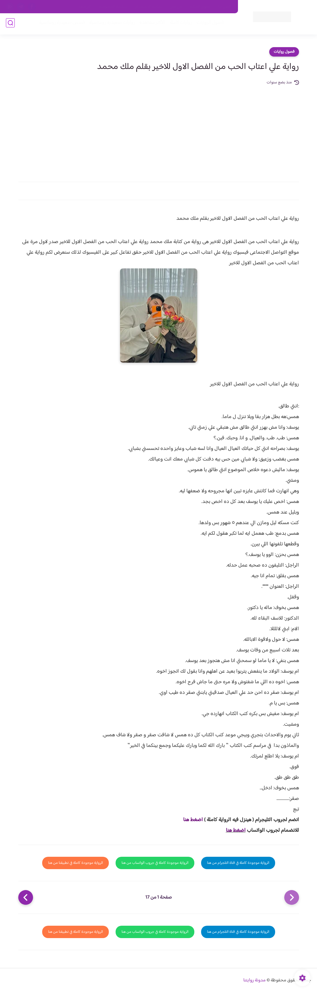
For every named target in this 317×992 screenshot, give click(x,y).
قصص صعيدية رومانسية (61, 24)
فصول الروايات (209, 24)
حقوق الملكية (200, 6)
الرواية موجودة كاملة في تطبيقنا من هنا (75, 863)
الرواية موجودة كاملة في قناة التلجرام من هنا (238, 863)
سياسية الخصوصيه (113, 6)
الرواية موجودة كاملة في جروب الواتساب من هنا (154, 863)
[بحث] (10, 24)
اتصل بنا (224, 6)
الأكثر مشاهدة (151, 24)
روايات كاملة (179, 24)
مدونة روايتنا (254, 980)
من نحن (176, 6)
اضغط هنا (193, 820)
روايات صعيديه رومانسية (111, 24)
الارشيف (85, 6)
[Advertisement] (158, 130)
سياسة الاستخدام (148, 6)
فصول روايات (284, 51)
